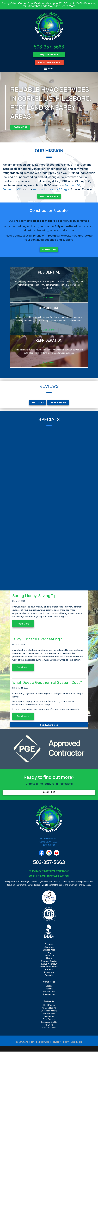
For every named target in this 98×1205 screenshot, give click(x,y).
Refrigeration (49, 1148)
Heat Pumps (49, 1159)
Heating (48, 1142)
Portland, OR (72, 185)
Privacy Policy (60, 1195)
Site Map (76, 1195)
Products (49, 1098)
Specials (49, 1129)
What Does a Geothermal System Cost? (47, 836)
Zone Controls (49, 1173)
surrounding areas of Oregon (51, 189)
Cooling (49, 1139)
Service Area (49, 1103)
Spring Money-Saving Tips (35, 749)
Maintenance (49, 1145)
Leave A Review (49, 1117)
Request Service (49, 1114)
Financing (49, 1126)
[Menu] (49, 68)
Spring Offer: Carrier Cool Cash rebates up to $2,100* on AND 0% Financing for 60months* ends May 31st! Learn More (49, 5)
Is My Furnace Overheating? (37, 792)
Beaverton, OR (12, 189)
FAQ (49, 1106)
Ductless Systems (49, 1164)
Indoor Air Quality (49, 1175)
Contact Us (49, 1109)
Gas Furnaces (49, 1167)
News (49, 1112)
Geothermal (49, 1170)
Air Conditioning (49, 1161)
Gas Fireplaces (49, 1181)
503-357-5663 (49, 47)
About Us (48, 1100)
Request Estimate (49, 1120)
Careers (49, 1123)
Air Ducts (49, 1178)
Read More (23, 777)
